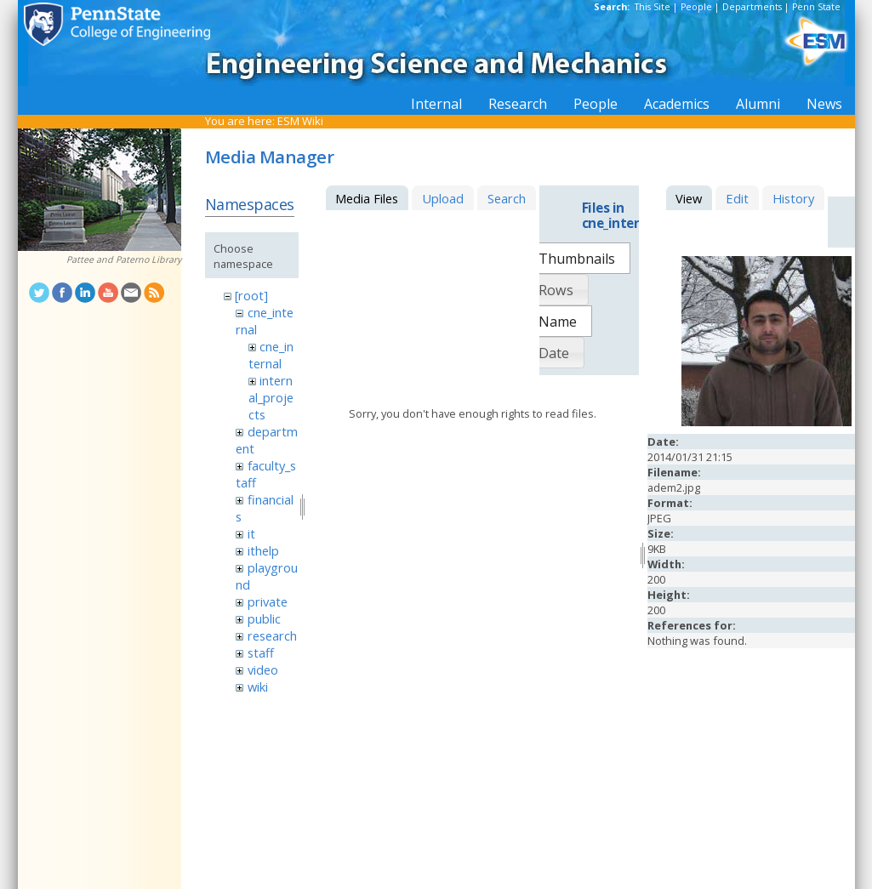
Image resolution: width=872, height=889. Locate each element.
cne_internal (271, 355)
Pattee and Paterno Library (123, 259)
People (696, 7)
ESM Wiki (300, 120)
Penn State (816, 7)
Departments (752, 7)
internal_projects (271, 397)
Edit (737, 198)
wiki (258, 686)
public (264, 618)
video (263, 669)
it (251, 533)
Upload (443, 198)
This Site (652, 7)
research (272, 635)
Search (506, 198)
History (793, 198)
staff (261, 652)
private (268, 601)
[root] (251, 295)
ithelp (263, 550)
